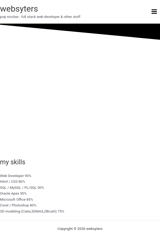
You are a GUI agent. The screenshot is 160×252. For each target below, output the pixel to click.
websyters (19, 9)
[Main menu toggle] (154, 11)
